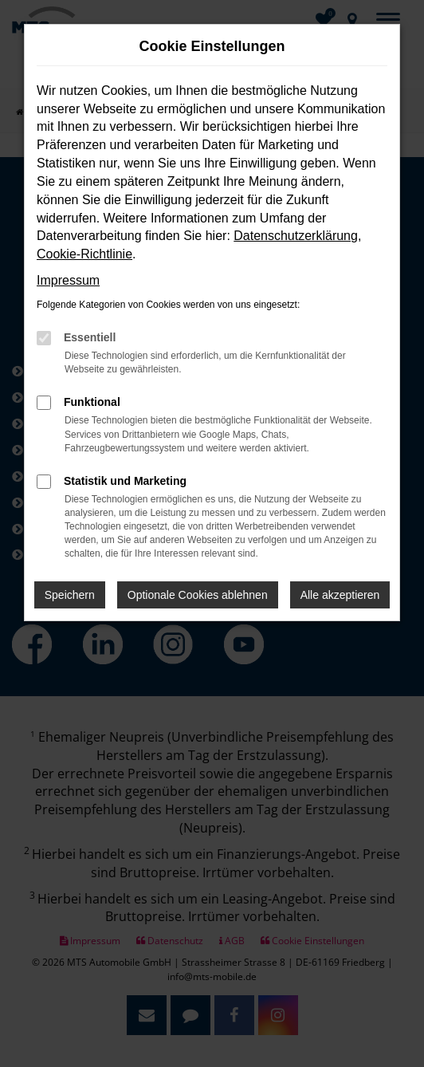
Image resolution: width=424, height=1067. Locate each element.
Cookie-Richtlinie (84, 254)
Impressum (68, 280)
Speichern (70, 595)
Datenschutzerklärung (296, 235)
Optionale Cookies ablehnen (198, 595)
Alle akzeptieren (340, 595)
